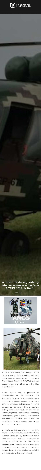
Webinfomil (18, 292)
